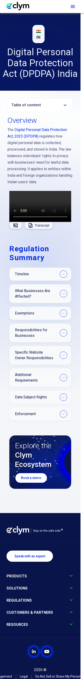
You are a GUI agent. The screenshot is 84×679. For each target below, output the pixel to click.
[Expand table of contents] (65, 105)
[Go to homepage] (20, 6)
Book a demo (31, 478)
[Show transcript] (38, 225)
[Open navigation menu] (72, 6)
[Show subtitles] (15, 225)
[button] (40, 105)
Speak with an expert (29, 556)
